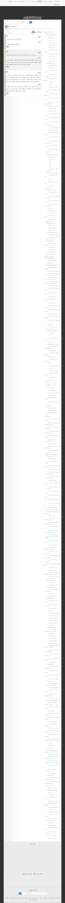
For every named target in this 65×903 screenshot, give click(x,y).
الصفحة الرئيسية (57, 1)
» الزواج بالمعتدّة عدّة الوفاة (51, 568)
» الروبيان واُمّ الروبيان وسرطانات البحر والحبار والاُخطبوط (51, 757)
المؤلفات (45, 1)
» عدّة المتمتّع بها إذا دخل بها (52, 618)
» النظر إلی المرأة (49, 633)
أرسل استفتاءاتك (56, 4)
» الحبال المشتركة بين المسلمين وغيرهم (52, 114)
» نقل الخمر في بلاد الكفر (50, 444)
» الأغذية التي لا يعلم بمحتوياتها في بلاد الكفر (52, 718)
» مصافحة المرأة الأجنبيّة (51, 636)
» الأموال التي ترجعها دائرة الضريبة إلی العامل (51, 205)
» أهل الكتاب (49, 82)
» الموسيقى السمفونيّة (50, 357)
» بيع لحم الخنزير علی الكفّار (51, 390)
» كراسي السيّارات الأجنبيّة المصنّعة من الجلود (51, 103)
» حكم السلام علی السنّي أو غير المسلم (52, 321)
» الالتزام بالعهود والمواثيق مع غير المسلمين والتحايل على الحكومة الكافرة (52, 274)
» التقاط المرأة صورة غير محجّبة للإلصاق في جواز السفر (52, 646)
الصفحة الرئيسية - (58, 898)
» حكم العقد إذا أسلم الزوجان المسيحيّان (52, 462)
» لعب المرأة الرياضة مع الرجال (52, 286)
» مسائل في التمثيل (49, 325)
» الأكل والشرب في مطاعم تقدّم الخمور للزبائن (51, 714)
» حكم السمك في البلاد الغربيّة (51, 754)
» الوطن (48, 179)
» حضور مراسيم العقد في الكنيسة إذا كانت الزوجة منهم (51, 548)
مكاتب (30, 900)
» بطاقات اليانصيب (50, 296)
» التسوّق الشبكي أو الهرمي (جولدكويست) (50, 385)
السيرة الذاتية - (52, 898)
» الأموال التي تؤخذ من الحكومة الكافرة (52, 289)
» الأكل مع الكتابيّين (49, 711)
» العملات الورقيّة (49, 230)
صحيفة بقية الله (10, 1)
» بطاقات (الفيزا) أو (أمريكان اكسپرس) (51, 413)
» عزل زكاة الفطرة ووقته (50, 250)
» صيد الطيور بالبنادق (50, 745)
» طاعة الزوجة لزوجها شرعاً (51, 585)
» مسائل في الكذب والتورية (51, 261)
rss (57, 853)
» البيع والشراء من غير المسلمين (51, 393)
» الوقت (48, 164)
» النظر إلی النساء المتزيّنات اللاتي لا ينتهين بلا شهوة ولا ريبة (51, 684)
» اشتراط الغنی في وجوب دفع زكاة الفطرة (52, 244)
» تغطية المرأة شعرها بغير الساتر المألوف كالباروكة (52, 659)
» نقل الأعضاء (49, 794)
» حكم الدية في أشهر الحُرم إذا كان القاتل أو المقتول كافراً (52, 783)
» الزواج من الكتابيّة (50, 516)
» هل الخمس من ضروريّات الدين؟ (51, 193)
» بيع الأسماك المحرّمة (50, 395)
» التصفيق (48, 368)
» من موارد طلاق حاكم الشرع (52, 616)
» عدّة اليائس (49, 625)
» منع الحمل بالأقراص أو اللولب (52, 807)
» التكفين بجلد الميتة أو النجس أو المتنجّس (52, 133)
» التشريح (48, 792)
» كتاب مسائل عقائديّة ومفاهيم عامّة (51, 254)
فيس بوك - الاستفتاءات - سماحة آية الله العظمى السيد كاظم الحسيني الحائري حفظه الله (44, 878)
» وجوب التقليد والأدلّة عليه (51, 43)
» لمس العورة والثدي (50, 662)
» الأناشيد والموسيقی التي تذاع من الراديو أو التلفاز (52, 347)
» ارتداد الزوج (49, 611)
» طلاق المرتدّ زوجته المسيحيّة (52, 613)
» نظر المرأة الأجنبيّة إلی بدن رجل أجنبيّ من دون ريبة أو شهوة (51, 630)
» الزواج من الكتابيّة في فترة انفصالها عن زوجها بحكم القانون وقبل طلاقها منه (51, 536)
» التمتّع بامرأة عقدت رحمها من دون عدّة (52, 483)
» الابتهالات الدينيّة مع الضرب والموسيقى (52, 354)
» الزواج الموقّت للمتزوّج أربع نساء (51, 500)
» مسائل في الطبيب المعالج (51, 788)
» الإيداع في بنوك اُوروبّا (50, 408)
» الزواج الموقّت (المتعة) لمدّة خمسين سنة (52, 492)
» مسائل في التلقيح (49, 823)
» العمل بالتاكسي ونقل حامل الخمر (51, 300)
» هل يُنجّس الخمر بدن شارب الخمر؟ (52, 122)
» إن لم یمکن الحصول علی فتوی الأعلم (51, 51)
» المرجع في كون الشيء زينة (51, 687)
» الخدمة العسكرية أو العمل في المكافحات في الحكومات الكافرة (52, 278)
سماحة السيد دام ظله (20, 898)
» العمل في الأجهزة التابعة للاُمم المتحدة (52, 310)
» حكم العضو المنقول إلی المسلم (51, 798)
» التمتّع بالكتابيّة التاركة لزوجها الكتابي (52, 541)
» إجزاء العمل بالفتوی (50, 61)
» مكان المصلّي (49, 157)
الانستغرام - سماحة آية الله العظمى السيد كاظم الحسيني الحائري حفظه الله (46, 885)
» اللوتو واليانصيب (49, 333)
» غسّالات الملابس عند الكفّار (52, 106)
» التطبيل (48, 364)
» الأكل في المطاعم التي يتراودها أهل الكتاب (52, 90)
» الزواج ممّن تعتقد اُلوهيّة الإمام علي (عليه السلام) (52, 556)
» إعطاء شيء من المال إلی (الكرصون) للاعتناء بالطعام (50, 774)
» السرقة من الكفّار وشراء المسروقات (51, 293)
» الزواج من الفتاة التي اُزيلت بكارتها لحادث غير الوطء (51, 473)
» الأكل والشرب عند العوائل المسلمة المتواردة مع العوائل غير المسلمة (51, 703)
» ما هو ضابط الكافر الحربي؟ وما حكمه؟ (51, 317)
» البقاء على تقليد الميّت (51, 59)
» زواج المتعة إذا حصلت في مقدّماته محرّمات (51, 488)
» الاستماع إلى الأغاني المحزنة (52, 366)
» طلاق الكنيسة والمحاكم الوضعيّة (51, 601)
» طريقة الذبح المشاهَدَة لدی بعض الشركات (52, 731)
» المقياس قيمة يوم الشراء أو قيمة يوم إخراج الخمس (52, 197)
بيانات (27, 1)
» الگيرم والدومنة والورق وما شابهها (51, 339)
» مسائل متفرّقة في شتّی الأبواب (52, 314)
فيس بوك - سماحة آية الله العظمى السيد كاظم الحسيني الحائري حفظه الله (46, 880)
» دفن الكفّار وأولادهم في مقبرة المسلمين (52, 146)
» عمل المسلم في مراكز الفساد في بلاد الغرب (52, 419)
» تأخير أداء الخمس (50, 219)
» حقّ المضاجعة (49, 593)
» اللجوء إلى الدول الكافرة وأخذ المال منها (52, 268)
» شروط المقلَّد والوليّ (50, 45)
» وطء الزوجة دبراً (49, 583)
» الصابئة (48, 85)
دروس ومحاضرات (33, 1)
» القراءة (48, 167)
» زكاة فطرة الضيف (50, 247)
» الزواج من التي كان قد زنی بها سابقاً (52, 504)
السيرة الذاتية (50, 1)
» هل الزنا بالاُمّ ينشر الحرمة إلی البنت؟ (52, 496)
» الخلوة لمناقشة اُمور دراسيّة (51, 679)
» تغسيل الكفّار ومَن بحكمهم (51, 128)
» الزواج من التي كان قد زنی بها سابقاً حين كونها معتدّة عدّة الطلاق (52, 573)
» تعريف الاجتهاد (49, 38)
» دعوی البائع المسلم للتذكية (51, 721)
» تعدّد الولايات (49, 74)
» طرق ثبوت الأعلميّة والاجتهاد (52, 54)
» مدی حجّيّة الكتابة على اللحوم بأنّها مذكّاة (51, 725)
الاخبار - (6, 898)
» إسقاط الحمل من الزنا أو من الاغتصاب (52, 815)
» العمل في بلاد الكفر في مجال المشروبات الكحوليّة (51, 432)
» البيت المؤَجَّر (49, 209)
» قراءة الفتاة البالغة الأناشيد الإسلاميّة (51, 374)
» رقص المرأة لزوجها (50, 377)
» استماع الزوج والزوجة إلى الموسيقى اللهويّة (51, 360)
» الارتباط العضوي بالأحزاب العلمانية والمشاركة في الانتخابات (51, 282)
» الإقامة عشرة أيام (50, 186)
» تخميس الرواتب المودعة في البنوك (51, 201)
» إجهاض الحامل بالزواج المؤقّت (52, 812)
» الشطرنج (48, 342)
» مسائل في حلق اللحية (50, 380)
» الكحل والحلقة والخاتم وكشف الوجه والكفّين (51, 695)
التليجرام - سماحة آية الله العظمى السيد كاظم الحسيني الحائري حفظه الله (46, 883)
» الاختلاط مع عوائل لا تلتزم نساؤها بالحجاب (51, 667)
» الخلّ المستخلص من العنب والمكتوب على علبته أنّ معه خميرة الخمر (52, 762)
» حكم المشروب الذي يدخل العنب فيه (52, 766)
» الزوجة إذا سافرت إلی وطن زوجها (51, 182)
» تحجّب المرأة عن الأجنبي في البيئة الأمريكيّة (52, 655)
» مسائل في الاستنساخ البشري (51, 838)
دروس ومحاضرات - (33, 898)
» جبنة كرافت (48, 743)
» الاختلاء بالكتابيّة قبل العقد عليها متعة (51, 671)
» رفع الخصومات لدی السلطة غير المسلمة (52, 306)
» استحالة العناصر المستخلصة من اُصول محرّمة (52, 735)
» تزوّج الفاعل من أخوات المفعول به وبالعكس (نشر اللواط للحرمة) (52, 508)
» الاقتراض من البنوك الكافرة (51, 410)
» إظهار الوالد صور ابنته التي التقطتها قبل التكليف (51, 650)
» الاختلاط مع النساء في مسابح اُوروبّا (52, 676)
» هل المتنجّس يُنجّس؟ (50, 111)
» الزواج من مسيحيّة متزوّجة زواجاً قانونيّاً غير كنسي (51, 531)
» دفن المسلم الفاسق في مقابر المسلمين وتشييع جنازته (52, 142)
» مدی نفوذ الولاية (50, 68)
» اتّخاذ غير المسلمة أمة (50, 545)
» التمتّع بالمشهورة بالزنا (50, 480)
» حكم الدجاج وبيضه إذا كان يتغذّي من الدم (51, 770)
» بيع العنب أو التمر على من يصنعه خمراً (52, 403)
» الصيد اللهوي (48, 748)
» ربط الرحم (49, 810)
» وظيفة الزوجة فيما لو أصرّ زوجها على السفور (51, 590)
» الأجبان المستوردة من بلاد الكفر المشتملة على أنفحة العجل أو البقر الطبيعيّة (52, 740)
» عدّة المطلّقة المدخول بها (51, 623)
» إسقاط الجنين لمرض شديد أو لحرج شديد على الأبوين (52, 819)
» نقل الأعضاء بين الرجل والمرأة (52, 801)
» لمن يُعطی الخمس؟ (50, 213)
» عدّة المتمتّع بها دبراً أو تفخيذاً (52, 620)
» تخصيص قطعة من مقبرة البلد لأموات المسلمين (52, 150)
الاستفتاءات (40, 1)
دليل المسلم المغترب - (12, 898)
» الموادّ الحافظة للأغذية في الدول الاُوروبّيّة (51, 94)
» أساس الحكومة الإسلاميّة (51, 65)
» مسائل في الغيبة (49, 263)
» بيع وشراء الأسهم (49, 388)
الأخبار (16, 1)
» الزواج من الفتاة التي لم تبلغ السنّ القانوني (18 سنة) (51, 519)
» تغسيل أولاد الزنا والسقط (51, 130)
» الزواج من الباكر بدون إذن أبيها (52, 469)
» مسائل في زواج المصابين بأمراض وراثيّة (52, 828)
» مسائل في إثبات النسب (50, 836)
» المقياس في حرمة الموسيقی (51, 371)
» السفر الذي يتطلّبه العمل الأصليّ (51, 176)
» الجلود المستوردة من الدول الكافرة (51, 99)
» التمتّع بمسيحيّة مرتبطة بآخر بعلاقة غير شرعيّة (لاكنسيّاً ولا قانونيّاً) (51, 523)
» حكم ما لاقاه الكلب (50, 109)
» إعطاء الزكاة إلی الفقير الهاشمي (52, 235)
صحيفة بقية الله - (34, 900)
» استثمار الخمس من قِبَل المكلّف (51, 216)
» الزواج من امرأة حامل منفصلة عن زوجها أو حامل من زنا (52, 477)
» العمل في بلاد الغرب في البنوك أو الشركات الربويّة (52, 447)
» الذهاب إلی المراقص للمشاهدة (52, 643)
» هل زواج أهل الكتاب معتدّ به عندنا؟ (52, 527)
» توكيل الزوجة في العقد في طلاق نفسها (51, 605)
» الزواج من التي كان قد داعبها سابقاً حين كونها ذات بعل (52, 577)
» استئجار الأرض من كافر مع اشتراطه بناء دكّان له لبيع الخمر (51, 440)
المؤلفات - (45, 898)
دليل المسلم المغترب (21, 1)
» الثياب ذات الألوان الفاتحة (51, 698)
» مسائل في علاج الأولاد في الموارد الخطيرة (51, 832)
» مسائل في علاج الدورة (50, 825)
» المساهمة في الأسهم (50, 303)
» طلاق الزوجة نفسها (50, 608)
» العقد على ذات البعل (50, 570)
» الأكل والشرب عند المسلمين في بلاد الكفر (52, 707)
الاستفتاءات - (40, 898)
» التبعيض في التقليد (50, 56)
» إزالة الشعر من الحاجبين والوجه (51, 691)
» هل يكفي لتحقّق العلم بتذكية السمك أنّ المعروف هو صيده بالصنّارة (51, 751)
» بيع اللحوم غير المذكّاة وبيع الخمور (51, 398)
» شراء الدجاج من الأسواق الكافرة (52, 728)
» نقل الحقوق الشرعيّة (50, 252)
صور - (48, 898)
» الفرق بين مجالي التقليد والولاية (51, 71)
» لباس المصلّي (49, 160)
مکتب (26, 898)
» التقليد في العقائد (50, 47)
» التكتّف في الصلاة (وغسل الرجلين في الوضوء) (51, 170)
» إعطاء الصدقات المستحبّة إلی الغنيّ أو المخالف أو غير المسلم (52, 238)
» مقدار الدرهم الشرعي (50, 228)
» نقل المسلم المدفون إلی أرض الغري (52, 137)
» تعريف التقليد (49, 40)
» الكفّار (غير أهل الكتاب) (51, 87)
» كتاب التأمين (48, 453)
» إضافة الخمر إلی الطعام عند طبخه (51, 118)
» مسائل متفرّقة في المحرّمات (51, 327)
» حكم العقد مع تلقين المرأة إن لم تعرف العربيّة (52, 466)
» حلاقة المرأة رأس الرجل (51, 641)
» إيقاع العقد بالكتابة (50, 459)
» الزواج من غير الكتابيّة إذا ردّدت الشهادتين (51, 552)
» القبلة (48, 162)
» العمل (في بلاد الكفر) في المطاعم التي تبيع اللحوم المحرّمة (52, 424)
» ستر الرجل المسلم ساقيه (51, 638)
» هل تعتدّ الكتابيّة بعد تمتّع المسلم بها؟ (51, 560)
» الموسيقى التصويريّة (50, 350)
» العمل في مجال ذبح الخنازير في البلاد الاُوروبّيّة (52, 428)
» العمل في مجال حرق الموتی (51, 450)
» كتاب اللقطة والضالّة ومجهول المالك (52, 777)
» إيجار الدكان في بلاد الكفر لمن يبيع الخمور (52, 436)
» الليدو (48, 335)
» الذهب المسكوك (50, 226)
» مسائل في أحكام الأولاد (50, 596)
